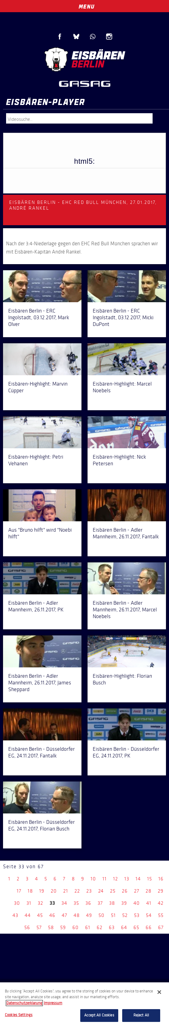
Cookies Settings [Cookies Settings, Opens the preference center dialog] (19, 1014)
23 (89, 891)
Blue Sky (76, 36)
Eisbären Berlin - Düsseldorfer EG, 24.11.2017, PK (126, 752)
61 (87, 927)
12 (115, 879)
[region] (84, 1005)
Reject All (141, 1015)
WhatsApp (93, 36)
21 (65, 891)
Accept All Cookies (99, 1015)
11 (104, 879)
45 (40, 915)
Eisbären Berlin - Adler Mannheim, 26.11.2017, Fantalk (126, 533)
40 (136, 903)
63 (112, 927)
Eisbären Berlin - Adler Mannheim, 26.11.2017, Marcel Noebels (125, 610)
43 (15, 915)
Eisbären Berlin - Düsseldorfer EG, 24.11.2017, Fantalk (41, 752)
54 (149, 915)
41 (148, 903)
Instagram (109, 36)
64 (124, 927)
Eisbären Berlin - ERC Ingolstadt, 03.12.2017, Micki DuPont (123, 317)
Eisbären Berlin (84, 59)
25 (113, 891)
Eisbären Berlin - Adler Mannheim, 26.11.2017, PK (36, 606)
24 (101, 891)
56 (27, 927)
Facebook (60, 36)
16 (161, 879)
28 (148, 891)
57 (39, 927)
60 (75, 927)
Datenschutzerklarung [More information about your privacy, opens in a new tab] (24, 1003)
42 (161, 903)
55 (161, 915)
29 (161, 891)
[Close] (159, 992)
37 (100, 903)
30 (17, 903)
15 (149, 879)
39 (124, 903)
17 (19, 891)
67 (161, 927)
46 (52, 915)
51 (113, 915)
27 (136, 891)
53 (137, 915)
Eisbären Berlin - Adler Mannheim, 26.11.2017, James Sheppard (39, 683)
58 (51, 927)
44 (28, 915)
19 (41, 891)
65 (136, 927)
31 (28, 903)
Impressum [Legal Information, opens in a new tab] (53, 1003)
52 (125, 915)
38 (112, 903)
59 (63, 927)
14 (138, 879)
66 (149, 927)
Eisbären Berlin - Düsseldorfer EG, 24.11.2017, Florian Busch (41, 825)
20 (54, 891)
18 (30, 891)
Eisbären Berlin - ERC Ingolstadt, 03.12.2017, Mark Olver (38, 317)
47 (64, 915)
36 (88, 903)
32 (40, 903)
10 (93, 879)
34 (64, 903)
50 (101, 915)
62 (99, 927)
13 (126, 879)
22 (77, 891)
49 (89, 915)
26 (125, 891)
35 (76, 903)
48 (77, 915)
